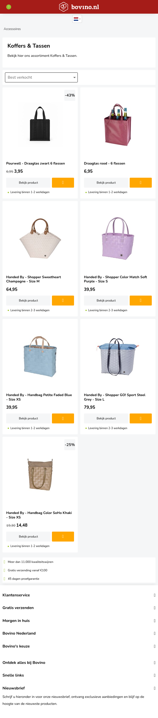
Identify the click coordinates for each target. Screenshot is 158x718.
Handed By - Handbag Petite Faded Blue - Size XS (40, 376)
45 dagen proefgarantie (24, 579)
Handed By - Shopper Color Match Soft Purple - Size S (118, 258)
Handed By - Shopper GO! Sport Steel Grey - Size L (118, 376)
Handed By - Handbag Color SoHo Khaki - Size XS (40, 494)
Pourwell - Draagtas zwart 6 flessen (40, 143)
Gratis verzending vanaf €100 (27, 570)
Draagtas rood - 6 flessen (118, 143)
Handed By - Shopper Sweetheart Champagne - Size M (40, 258)
